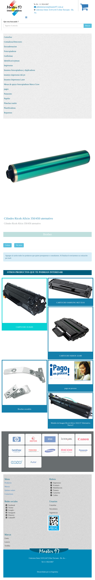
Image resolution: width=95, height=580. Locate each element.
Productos (8, 483)
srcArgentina (53, 572)
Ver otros (19, 245)
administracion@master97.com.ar (48, 7)
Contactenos (9, 494)
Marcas (7, 487)
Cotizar (7, 245)
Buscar (87, 26)
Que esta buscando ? (11, 22)
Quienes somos (10, 490)
